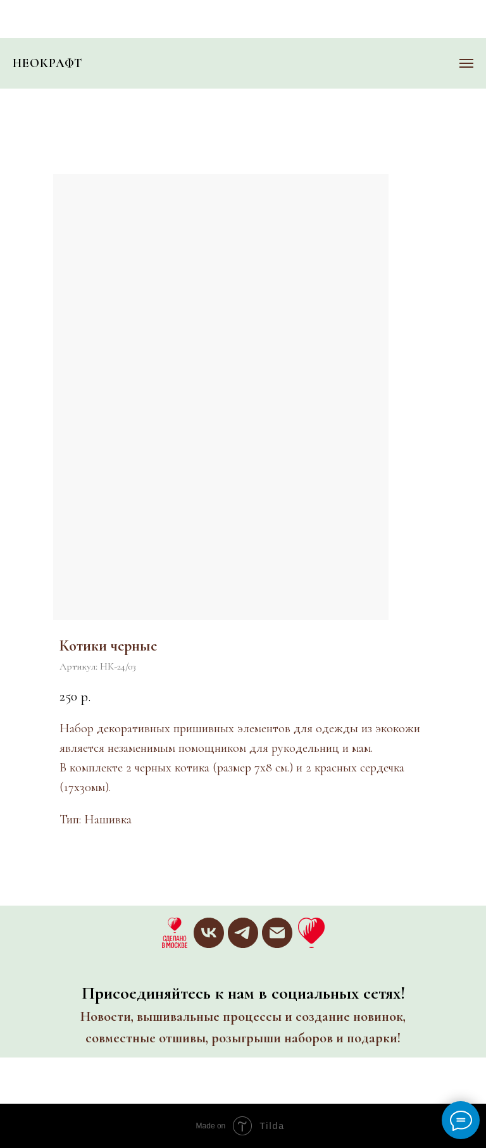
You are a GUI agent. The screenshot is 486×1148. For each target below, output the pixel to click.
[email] (277, 933)
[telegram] (243, 933)
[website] (174, 933)
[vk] (209, 933)
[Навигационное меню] (466, 63)
